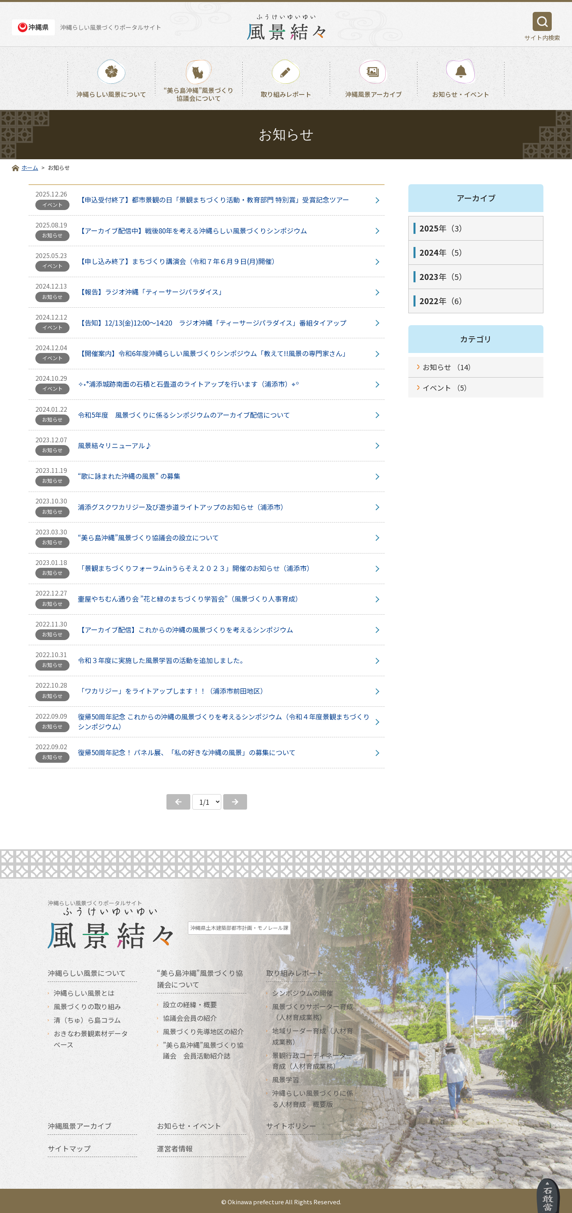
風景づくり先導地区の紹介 (203, 1029)
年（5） (443, 252)
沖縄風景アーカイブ (373, 94)
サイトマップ (69, 1146)
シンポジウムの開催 (302, 990)
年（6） (443, 301)
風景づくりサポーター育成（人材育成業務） (312, 1009)
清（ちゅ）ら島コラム (87, 1018)
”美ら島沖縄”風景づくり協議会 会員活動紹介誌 (203, 1048)
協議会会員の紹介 (190, 1015)
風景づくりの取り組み (87, 1004)
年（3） (443, 228)
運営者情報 (175, 1146)
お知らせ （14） (449, 367)
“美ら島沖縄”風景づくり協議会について (199, 93)
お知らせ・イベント (460, 94)
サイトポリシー (291, 1123)
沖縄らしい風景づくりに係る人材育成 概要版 (312, 1096)
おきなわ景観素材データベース (91, 1036)
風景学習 (285, 1077)
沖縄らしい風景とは (84, 990)
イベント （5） (447, 387)
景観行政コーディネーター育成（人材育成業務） (312, 1058)
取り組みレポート (286, 94)
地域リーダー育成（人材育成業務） (312, 1034)
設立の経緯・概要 (190, 1002)
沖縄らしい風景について (111, 94)
